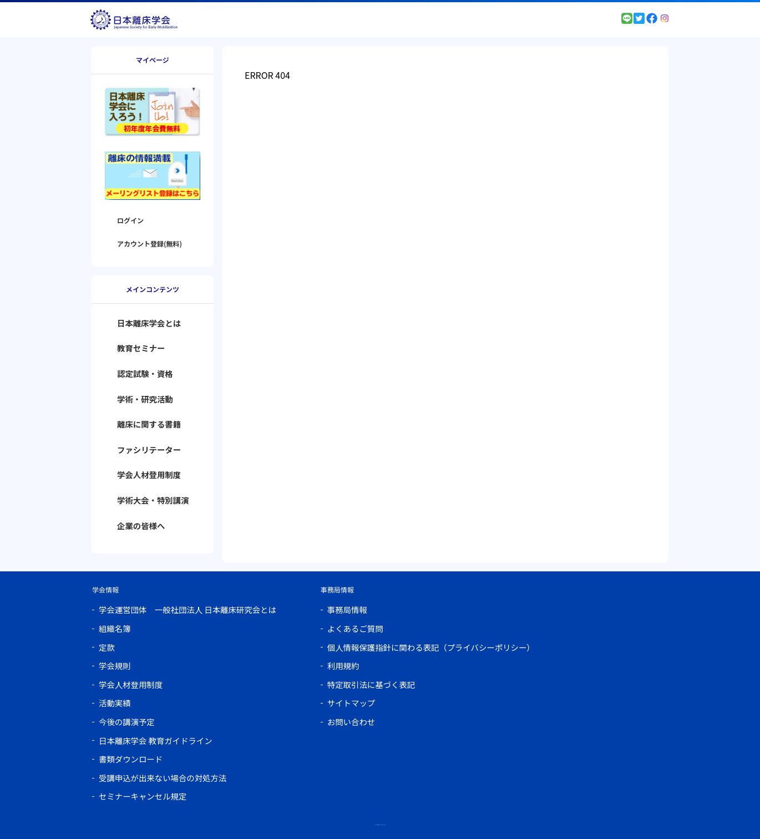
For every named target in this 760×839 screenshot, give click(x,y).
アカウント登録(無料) (149, 243)
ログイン (130, 220)
